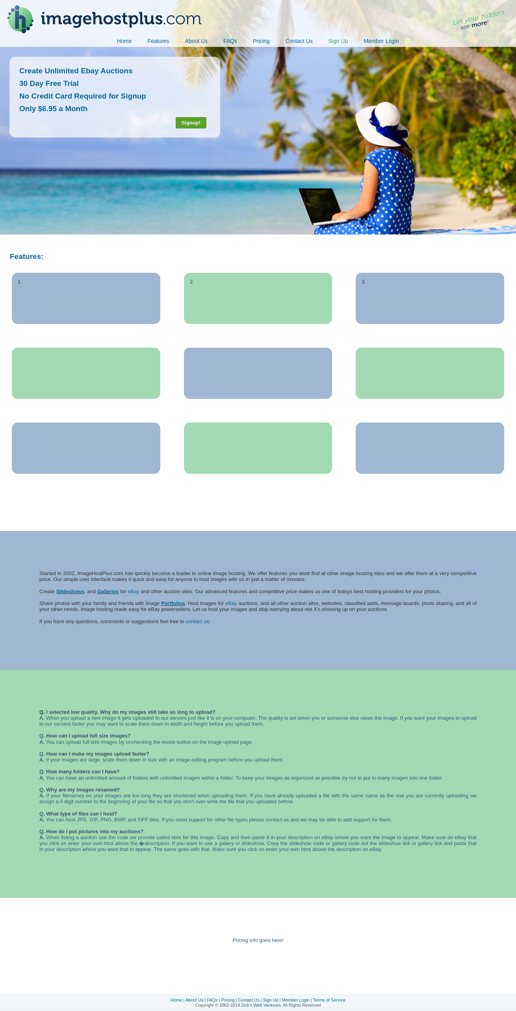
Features (158, 41)
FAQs (230, 41)
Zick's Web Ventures (261, 1005)
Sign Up (338, 41)
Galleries (108, 591)
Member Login (381, 41)
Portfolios (173, 603)
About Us (196, 41)
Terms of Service (329, 1000)
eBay (133, 591)
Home (124, 41)
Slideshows (70, 591)
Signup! (191, 123)
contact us (197, 621)
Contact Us (299, 41)
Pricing (261, 41)
